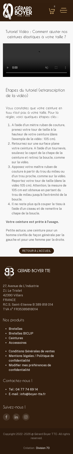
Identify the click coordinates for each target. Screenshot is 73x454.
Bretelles (15, 329)
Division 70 (43, 448)
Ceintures (16, 338)
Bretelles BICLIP (21, 333)
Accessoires (17, 343)
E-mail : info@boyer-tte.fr (27, 394)
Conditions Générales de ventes (32, 351)
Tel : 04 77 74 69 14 (23, 389)
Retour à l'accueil (36, 250)
